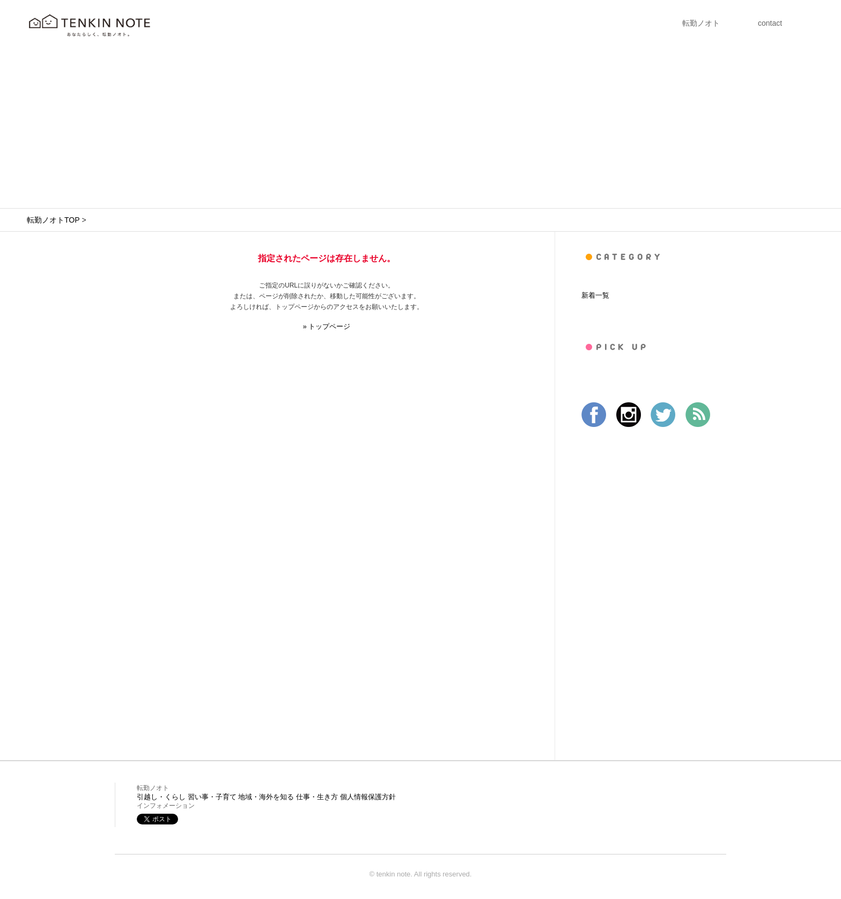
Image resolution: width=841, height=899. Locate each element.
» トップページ (327, 326)
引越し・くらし (161, 797)
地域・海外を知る (266, 797)
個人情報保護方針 (368, 797)
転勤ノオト (701, 23)
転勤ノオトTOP (53, 220)
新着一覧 (595, 295)
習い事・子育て (212, 797)
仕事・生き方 (317, 797)
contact (770, 23)
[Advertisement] (420, 128)
